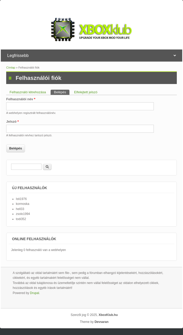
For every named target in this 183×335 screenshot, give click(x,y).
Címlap (10, 67)
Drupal (34, 293)
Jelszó (12, 121)
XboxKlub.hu (108, 315)
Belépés (61, 92)
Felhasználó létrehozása (28, 92)
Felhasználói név (20, 99)
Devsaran (101, 322)
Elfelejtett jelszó (85, 92)
